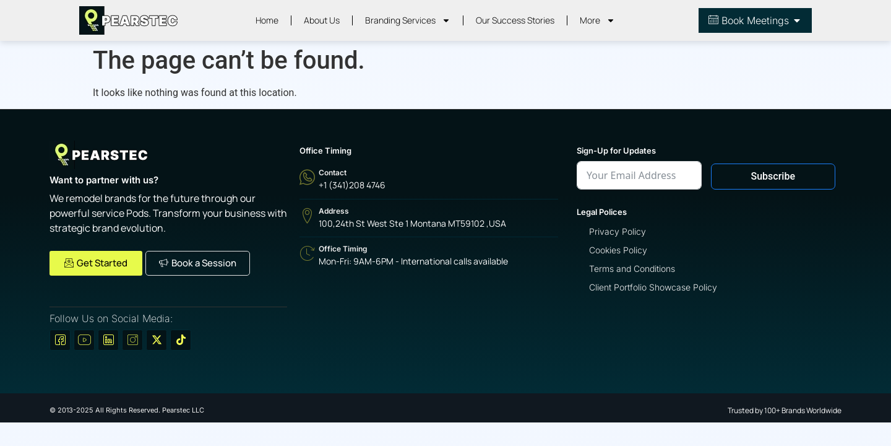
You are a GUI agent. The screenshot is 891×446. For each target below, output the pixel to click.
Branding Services (407, 20)
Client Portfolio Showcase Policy (653, 287)
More (597, 20)
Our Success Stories (515, 20)
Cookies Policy (618, 250)
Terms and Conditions (632, 268)
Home (267, 20)
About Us (322, 20)
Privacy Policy (617, 231)
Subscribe (773, 176)
